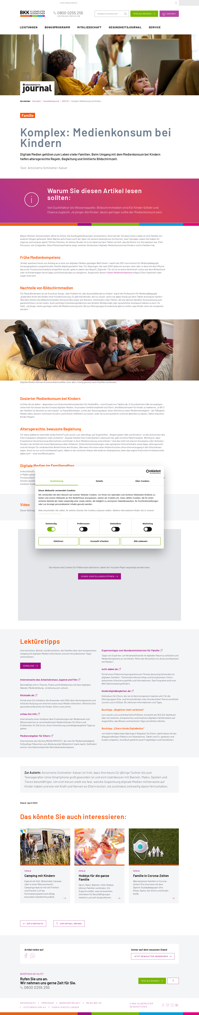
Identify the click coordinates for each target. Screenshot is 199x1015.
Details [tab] (99, 481)
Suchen (126, 13)
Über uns (121, 3)
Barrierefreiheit (69, 1003)
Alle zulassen (140, 541)
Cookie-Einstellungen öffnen (97, 576)
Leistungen (29, 27)
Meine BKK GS (170, 3)
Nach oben (173, 981)
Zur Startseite (35, 923)
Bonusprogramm (57, 27)
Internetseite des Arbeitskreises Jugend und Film (48, 679)
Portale (108, 3)
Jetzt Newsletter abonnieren (151, 956)
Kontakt (171, 13)
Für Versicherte (70, 3)
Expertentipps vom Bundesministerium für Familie (130, 650)
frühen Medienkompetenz (119, 272)
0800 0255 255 (74, 14)
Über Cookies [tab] (142, 481)
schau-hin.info (28, 713)
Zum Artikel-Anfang (71, 923)
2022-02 (65, 101)
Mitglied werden (142, 13)
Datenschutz (28, 1003)
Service (155, 27)
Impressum (47, 1003)
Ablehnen (58, 541)
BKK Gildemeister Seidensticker (29, 13)
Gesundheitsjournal (125, 27)
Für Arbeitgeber (91, 3)
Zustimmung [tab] (56, 481)
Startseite (36, 101)
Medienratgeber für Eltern (35, 735)
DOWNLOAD (28, 666)
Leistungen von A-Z (34, 1007)
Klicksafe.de (27, 695)
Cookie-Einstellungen (65, 1007)
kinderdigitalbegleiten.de (116, 690)
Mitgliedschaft (89, 27)
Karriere (134, 3)
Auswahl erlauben (99, 541)
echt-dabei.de (110, 669)
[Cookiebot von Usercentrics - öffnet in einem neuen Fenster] (148, 472)
